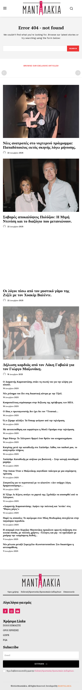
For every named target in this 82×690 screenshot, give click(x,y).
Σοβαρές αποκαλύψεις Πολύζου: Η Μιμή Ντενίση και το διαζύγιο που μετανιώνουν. (37, 219)
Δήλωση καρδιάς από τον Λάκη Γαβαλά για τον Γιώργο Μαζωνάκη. (38, 366)
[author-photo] (5, 152)
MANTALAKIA (64, 686)
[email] (41, 655)
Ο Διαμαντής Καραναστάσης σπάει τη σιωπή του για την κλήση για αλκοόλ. (37, 383)
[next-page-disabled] (78, 72)
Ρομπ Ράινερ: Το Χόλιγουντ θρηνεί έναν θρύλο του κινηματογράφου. (37, 438)
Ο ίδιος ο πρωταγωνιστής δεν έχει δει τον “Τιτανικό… (30, 411)
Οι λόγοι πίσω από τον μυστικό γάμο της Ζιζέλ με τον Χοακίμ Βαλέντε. (36, 292)
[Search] (73, 48)
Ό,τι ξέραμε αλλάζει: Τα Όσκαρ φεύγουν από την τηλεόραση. (34, 420)
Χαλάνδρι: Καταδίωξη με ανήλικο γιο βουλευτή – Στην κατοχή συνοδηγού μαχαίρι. (40, 460)
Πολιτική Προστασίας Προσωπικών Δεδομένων (54, 670)
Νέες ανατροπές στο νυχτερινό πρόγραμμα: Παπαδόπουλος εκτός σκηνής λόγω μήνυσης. (39, 145)
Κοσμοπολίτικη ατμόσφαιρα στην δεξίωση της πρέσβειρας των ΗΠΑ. (38, 402)
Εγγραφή (41, 663)
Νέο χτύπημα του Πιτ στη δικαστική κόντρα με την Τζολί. (32, 393)
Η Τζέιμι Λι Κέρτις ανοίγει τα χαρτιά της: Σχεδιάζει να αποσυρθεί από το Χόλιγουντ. (40, 496)
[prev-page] (4, 72)
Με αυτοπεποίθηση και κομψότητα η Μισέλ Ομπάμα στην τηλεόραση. (39, 429)
